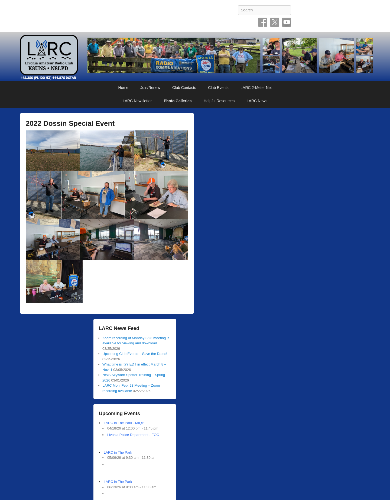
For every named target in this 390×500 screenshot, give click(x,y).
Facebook (262, 22)
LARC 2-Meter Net (256, 87)
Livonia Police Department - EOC (133, 435)
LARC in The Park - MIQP (124, 423)
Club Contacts (184, 87)
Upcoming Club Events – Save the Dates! (134, 354)
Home (123, 87)
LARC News (257, 101)
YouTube (286, 22)
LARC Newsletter (137, 101)
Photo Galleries (178, 101)
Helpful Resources (219, 101)
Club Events (218, 87)
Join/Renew (150, 87)
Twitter (274, 22)
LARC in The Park (118, 452)
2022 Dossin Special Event (70, 123)
